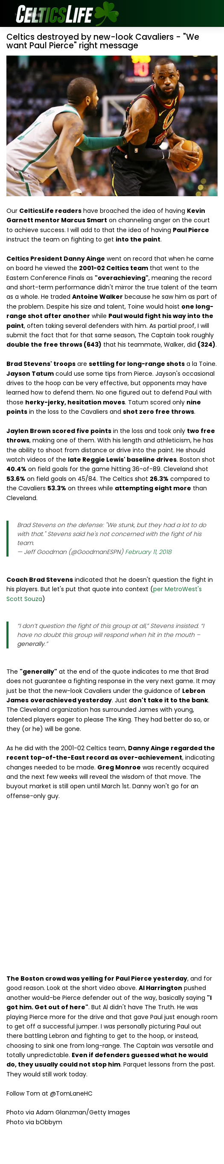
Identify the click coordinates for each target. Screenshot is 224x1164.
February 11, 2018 (148, 552)
